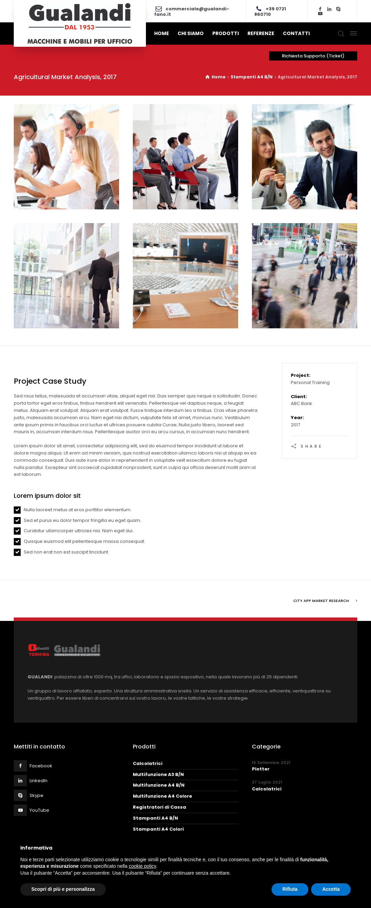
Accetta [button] (331, 889)
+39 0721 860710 (270, 12)
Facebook (41, 765)
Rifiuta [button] (290, 889)
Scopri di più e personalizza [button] (63, 889)
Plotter (260, 768)
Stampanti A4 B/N (155, 817)
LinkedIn (38, 780)
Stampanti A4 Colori (158, 828)
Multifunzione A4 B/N (158, 784)
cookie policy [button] (142, 866)
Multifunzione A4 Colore (162, 795)
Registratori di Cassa (159, 806)
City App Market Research (321, 600)
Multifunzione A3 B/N (158, 773)
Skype (36, 794)
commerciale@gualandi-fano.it (191, 12)
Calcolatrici (147, 762)
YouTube (39, 809)
